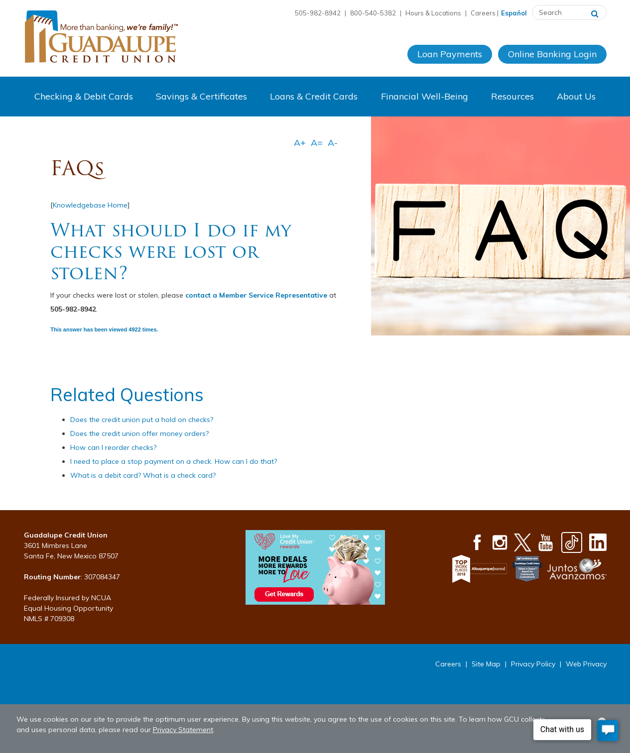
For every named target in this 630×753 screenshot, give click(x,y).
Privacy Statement (183, 729)
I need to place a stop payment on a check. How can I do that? (173, 461)
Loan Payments (449, 54)
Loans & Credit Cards (314, 96)
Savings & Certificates (201, 96)
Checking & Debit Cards (83, 96)
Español (514, 13)
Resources (512, 96)
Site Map (486, 663)
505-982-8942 (318, 13)
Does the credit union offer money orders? (139, 433)
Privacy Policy (533, 663)
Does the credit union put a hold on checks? (141, 419)
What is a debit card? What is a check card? (143, 475)
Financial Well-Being (424, 96)
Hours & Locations (433, 13)
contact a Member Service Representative (256, 295)
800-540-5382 (373, 13)
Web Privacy (586, 663)
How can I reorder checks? (113, 447)
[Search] (595, 12)
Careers (483, 13)
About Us (576, 96)
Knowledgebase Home (90, 205)
